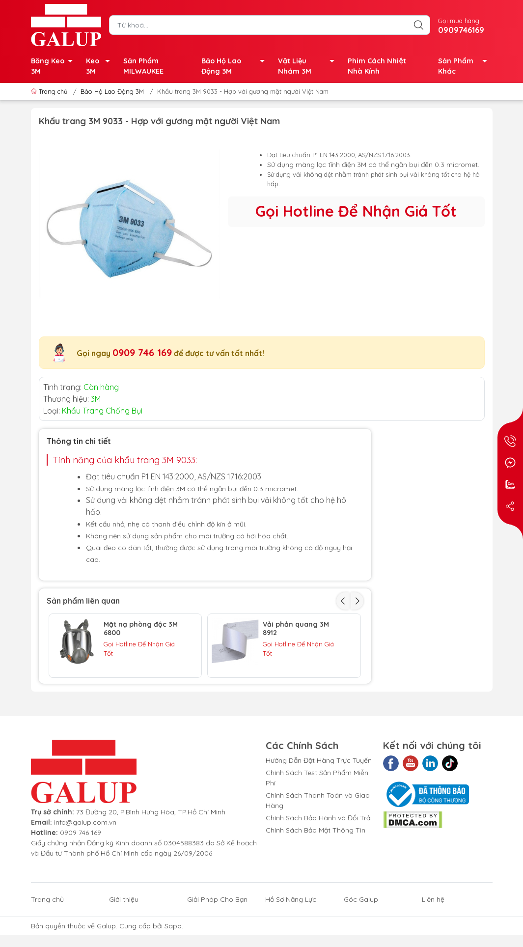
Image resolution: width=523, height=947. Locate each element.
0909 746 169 (142, 352)
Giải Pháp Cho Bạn (217, 938)
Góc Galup (361, 938)
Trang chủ (50, 91)
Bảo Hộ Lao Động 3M (235, 67)
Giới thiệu (123, 938)
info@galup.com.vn (85, 861)
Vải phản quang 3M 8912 (296, 628)
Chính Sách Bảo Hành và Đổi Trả (318, 856)
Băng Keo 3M (55, 67)
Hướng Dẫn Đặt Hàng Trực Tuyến (319, 799)
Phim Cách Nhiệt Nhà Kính (377, 66)
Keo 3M (100, 67)
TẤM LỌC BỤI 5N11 (292, 685)
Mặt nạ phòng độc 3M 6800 (141, 628)
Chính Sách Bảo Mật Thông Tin (315, 868)
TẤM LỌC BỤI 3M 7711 (138, 685)
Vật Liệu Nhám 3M (309, 67)
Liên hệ (433, 938)
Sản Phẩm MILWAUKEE (143, 66)
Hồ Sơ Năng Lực (290, 938)
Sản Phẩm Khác (465, 67)
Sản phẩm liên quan (83, 601)
